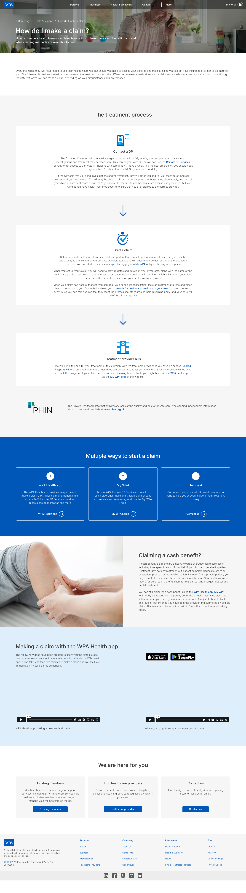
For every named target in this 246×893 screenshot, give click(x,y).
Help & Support (172, 846)
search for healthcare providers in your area (142, 288)
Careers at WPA (130, 858)
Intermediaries (86, 858)
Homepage (24, 21)
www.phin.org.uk (114, 409)
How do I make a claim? (72, 21)
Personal (75, 4)
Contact (146, 4)
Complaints (127, 852)
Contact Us (213, 846)
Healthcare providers (123, 809)
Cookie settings (215, 858)
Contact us (192, 513)
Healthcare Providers (90, 865)
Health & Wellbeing (121, 4)
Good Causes (129, 865)
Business (95, 4)
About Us (126, 846)
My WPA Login (120, 513)
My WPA (140, 264)
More (169, 4)
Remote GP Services (178, 162)
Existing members (50, 809)
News (168, 858)
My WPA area (118, 376)
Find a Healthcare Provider (178, 865)
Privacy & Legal (215, 865)
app (113, 264)
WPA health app (179, 373)
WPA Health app (47, 513)
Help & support (44, 21)
